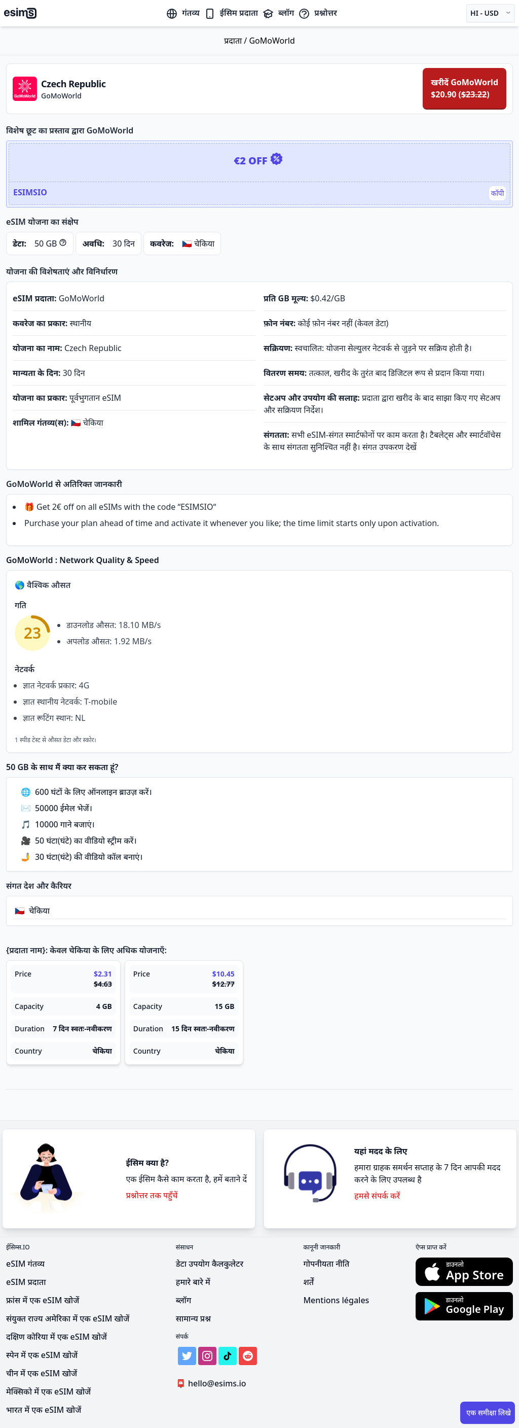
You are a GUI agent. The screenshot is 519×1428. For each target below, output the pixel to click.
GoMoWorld (271, 40)
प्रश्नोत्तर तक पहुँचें (151, 1195)
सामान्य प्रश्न (193, 1318)
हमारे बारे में (193, 1281)
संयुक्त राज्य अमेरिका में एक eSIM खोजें (67, 1318)
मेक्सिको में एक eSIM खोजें (48, 1391)
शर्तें (308, 1281)
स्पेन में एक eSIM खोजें (42, 1355)
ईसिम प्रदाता (231, 12)
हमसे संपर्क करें (377, 1195)
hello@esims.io (213, 1383)
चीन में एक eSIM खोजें (41, 1373)
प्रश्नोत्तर (317, 12)
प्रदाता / (236, 40)
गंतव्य (182, 12)
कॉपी (497, 193)
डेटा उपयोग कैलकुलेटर (209, 1263)
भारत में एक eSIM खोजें (43, 1409)
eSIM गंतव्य (25, 1263)
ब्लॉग (278, 12)
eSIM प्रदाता (26, 1281)
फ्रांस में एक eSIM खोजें (42, 1300)
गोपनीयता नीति (326, 1263)
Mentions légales (336, 1300)
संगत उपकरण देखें (389, 446)
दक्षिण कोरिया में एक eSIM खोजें (56, 1336)
